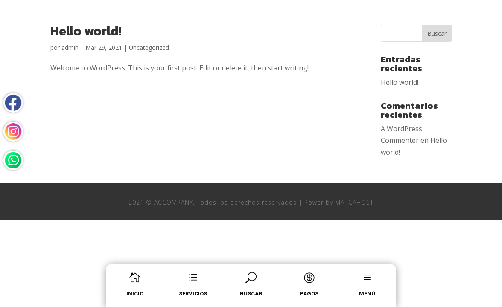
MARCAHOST (354, 202)
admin (70, 47)
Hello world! (86, 31)
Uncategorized (149, 47)
